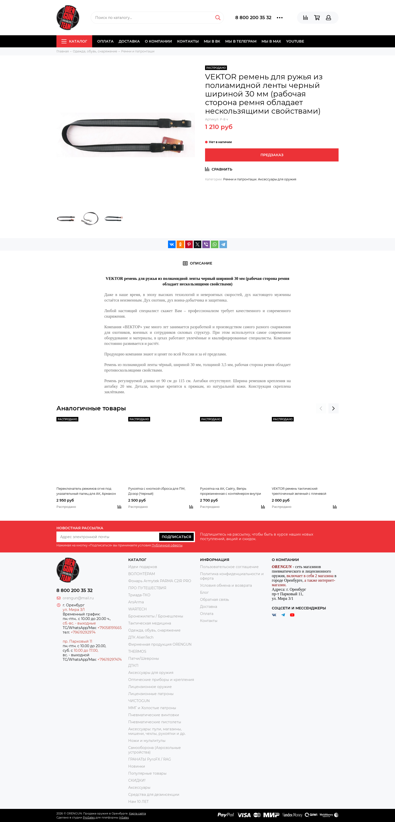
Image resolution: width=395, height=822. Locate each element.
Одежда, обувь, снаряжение (154, 630)
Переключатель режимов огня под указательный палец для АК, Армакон (86, 491)
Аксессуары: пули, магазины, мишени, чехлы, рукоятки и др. (157, 731)
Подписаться (176, 537)
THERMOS (137, 651)
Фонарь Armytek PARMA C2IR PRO (159, 581)
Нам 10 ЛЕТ (138, 801)
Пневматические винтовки (153, 715)
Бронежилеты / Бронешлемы (155, 616)
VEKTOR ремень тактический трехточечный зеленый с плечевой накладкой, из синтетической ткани (300, 491)
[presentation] (321, 408)
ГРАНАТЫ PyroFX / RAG (149, 759)
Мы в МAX (271, 41)
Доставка (129, 41)
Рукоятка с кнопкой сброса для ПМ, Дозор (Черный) (156, 491)
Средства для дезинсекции (153, 794)
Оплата (105, 41)
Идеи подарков (142, 567)
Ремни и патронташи (239, 179)
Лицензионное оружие (150, 686)
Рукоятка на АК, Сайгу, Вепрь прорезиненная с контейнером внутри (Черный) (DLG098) (230, 491)
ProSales (89, 817)
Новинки (136, 766)
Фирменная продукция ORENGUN (159, 644)
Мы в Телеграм (240, 41)
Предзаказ (271, 155)
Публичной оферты (167, 545)
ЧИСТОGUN (139, 701)
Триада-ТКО (139, 595)
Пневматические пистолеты (154, 722)
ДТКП (133, 665)
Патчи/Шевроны (143, 658)
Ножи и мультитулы (147, 740)
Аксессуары (139, 787)
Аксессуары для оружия (277, 179)
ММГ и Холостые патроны (152, 708)
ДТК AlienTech (140, 637)
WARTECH (137, 609)
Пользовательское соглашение (229, 567)
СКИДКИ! (137, 780)
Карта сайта (137, 813)
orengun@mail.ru (78, 598)
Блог (204, 592)
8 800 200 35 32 (253, 17)
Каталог (74, 41)
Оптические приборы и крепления (161, 679)
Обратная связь (214, 599)
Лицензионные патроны (151, 694)
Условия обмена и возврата (226, 585)
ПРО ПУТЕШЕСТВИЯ (147, 588)
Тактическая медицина (149, 623)
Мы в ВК (212, 41)
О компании (158, 41)
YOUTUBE (295, 41)
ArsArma (136, 602)
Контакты (188, 41)
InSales (124, 817)
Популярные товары (147, 773)
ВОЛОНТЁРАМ (141, 574)
